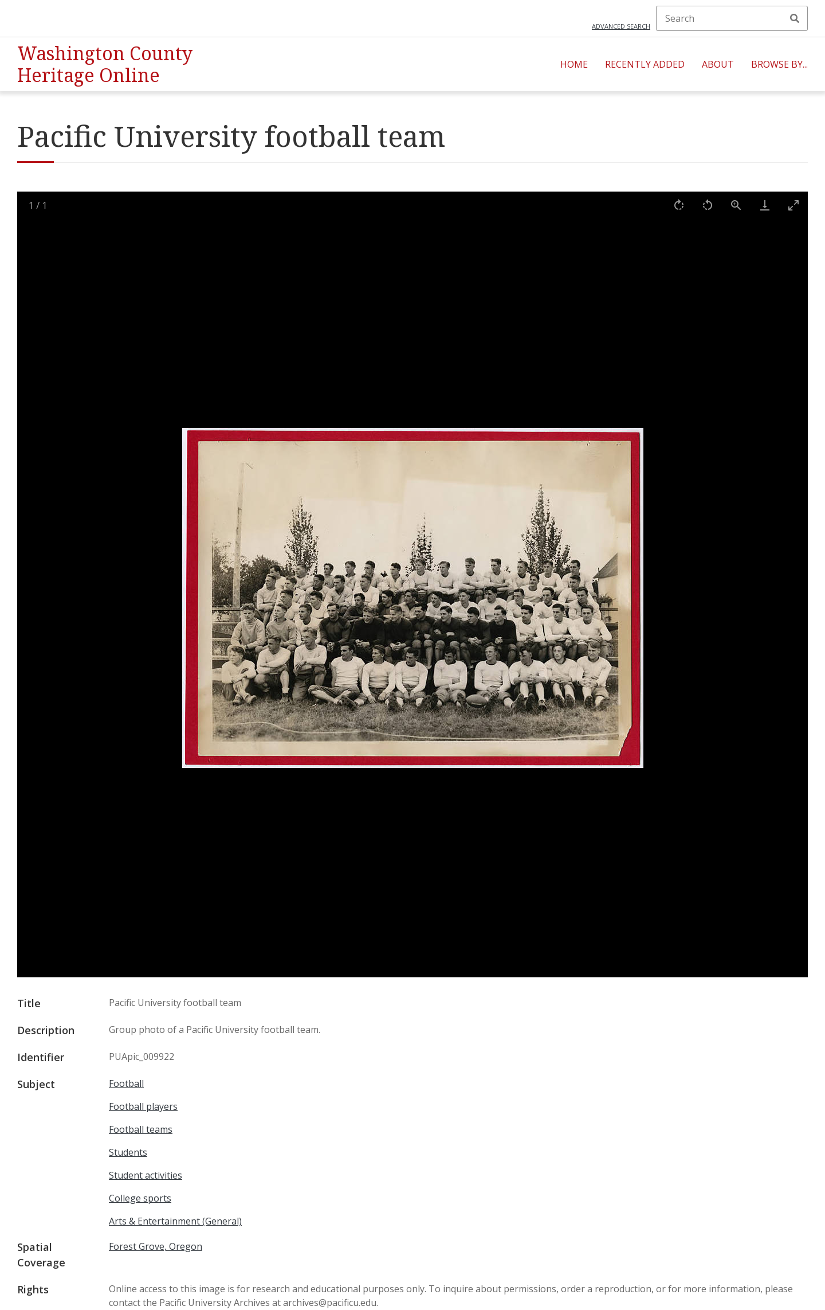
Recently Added (645, 64)
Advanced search (621, 26)
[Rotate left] (707, 205)
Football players (143, 1106)
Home (574, 64)
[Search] (732, 18)
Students (128, 1152)
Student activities (145, 1175)
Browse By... (779, 64)
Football (126, 1083)
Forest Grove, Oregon (155, 1246)
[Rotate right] (679, 205)
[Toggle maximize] (793, 205)
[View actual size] (736, 205)
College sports (140, 1198)
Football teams (140, 1129)
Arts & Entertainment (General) (175, 1221)
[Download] (765, 205)
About (718, 64)
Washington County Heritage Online (104, 64)
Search (794, 18)
